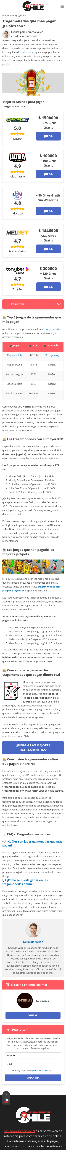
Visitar (33, 1015)
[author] (6, 34)
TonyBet (18, 289)
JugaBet (17, 138)
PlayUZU (18, 213)
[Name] (33, 1055)
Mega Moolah (14, 355)
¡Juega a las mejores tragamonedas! (33, 747)
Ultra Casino (17, 176)
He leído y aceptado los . (31, 1070)
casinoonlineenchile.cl (19, 1131)
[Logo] (33, 6)
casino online (28, 52)
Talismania (42, 1000)
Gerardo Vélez (33, 942)
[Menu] (63, 7)
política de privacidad (41, 1070)
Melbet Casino (17, 251)
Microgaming (52, 355)
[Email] (33, 1064)
